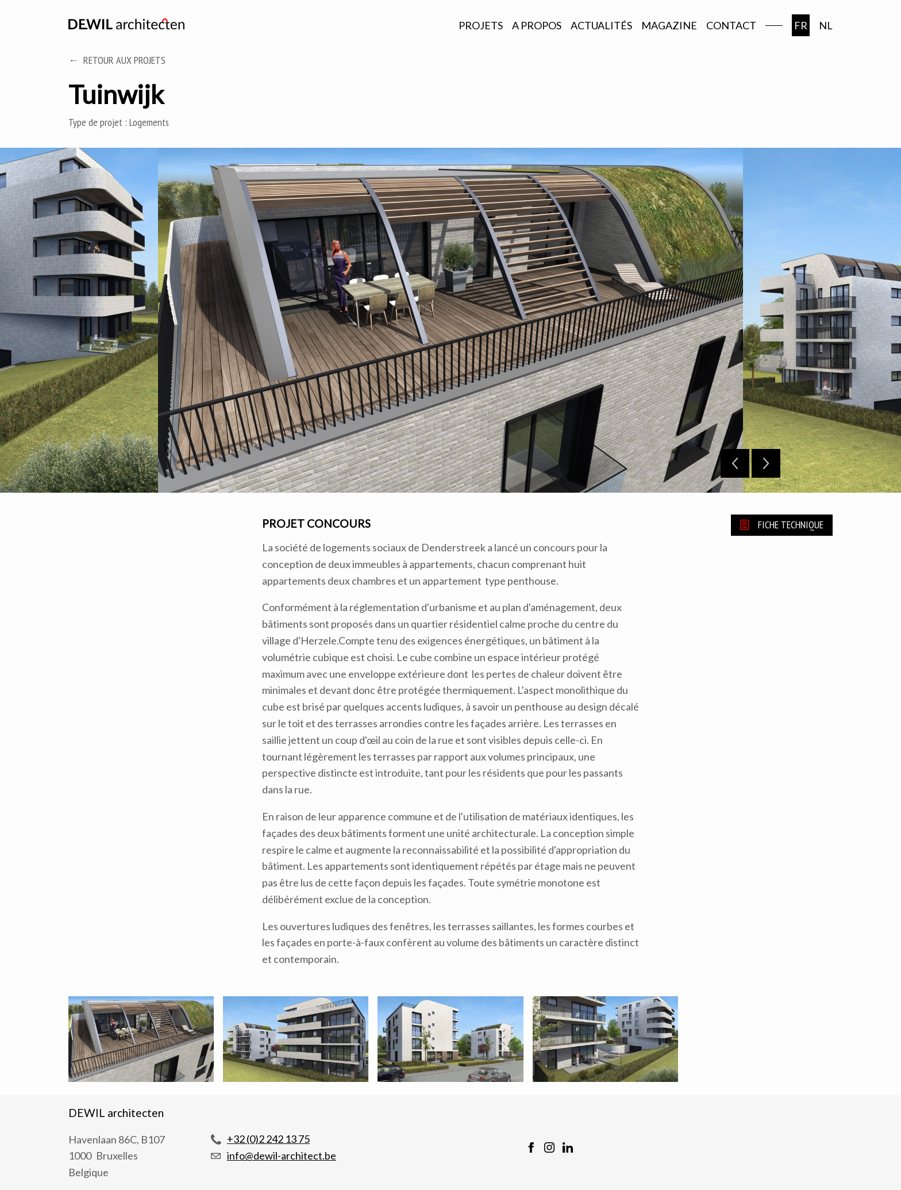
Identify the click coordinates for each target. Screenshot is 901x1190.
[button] (141, 1041)
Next (766, 463)
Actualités (601, 25)
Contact (731, 25)
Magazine (669, 25)
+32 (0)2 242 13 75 (268, 1139)
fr (800, 25)
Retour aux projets (124, 60)
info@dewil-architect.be (281, 1155)
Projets (481, 25)
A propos (536, 25)
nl (826, 25)
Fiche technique (790, 524)
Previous (735, 463)
